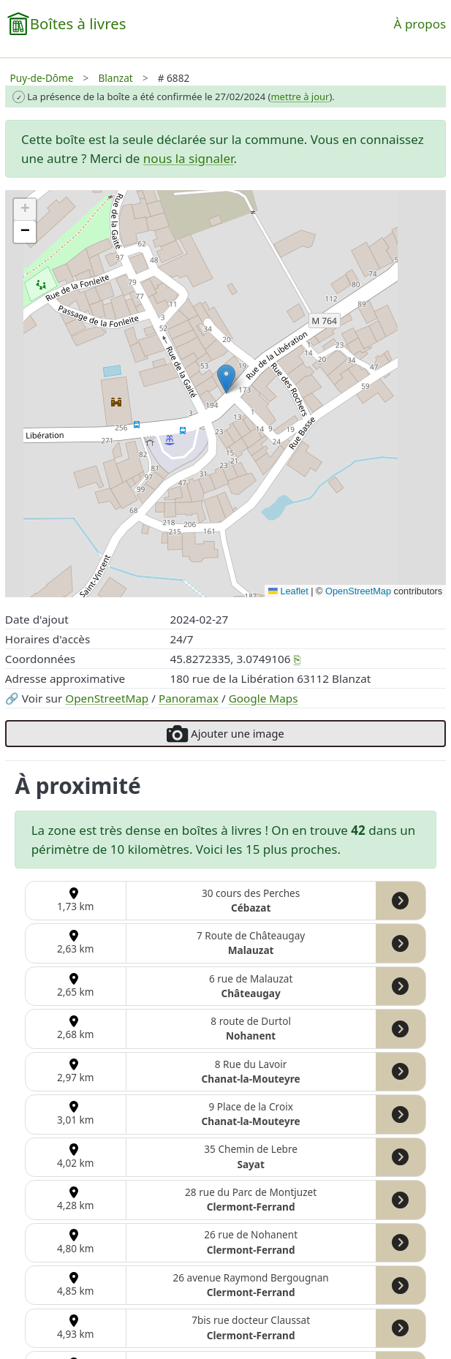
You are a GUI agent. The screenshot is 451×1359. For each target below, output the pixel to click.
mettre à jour (299, 96)
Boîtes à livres (78, 23)
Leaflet (288, 591)
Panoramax (189, 698)
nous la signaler (188, 158)
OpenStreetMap (106, 698)
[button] (226, 379)
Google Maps (263, 698)
